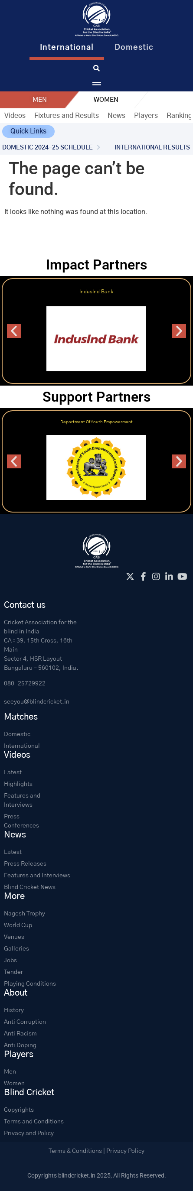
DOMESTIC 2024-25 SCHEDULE (47, 148)
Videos (15, 115)
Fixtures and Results (66, 115)
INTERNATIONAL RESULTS (152, 148)
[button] (28, 131)
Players (146, 115)
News (116, 115)
